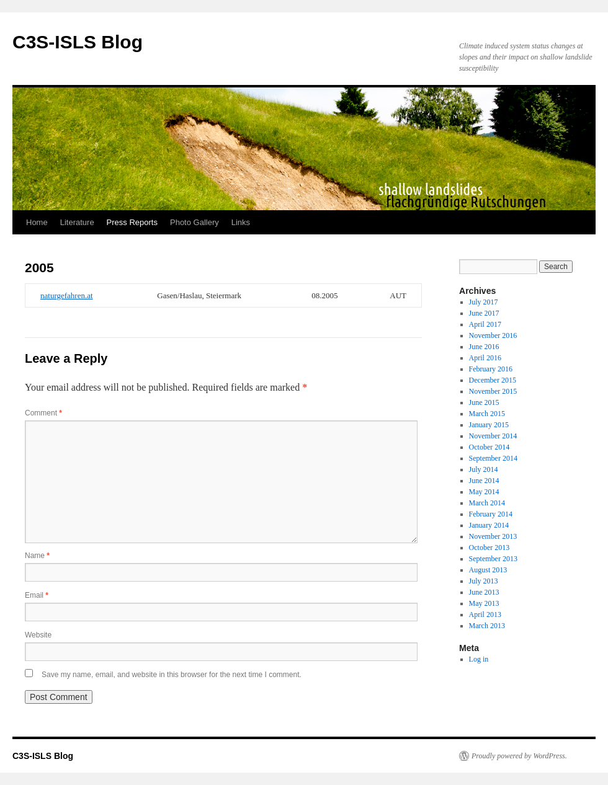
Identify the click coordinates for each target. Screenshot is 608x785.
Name (37, 555)
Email (36, 595)
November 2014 (493, 436)
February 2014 (490, 514)
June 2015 (484, 402)
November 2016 (493, 335)
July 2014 (483, 469)
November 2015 (493, 391)
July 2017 (483, 302)
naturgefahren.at (66, 295)
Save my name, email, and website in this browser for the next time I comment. (172, 674)
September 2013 (493, 558)
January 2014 (489, 525)
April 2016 (485, 357)
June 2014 (484, 480)
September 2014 (493, 458)
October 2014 (489, 447)
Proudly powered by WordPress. (519, 756)
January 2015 (489, 424)
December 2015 (492, 380)
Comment (43, 413)
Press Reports (132, 222)
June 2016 (484, 346)
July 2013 (483, 581)
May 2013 (484, 603)
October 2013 (489, 547)
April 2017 (485, 324)
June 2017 (484, 313)
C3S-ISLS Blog (77, 42)
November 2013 (493, 536)
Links (240, 222)
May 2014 (484, 491)
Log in (479, 659)
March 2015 (487, 413)
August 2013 (488, 569)
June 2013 (484, 592)
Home (37, 222)
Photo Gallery (194, 222)
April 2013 (485, 614)
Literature (77, 222)
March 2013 (487, 625)
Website (38, 635)
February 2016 (490, 369)
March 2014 (487, 503)
